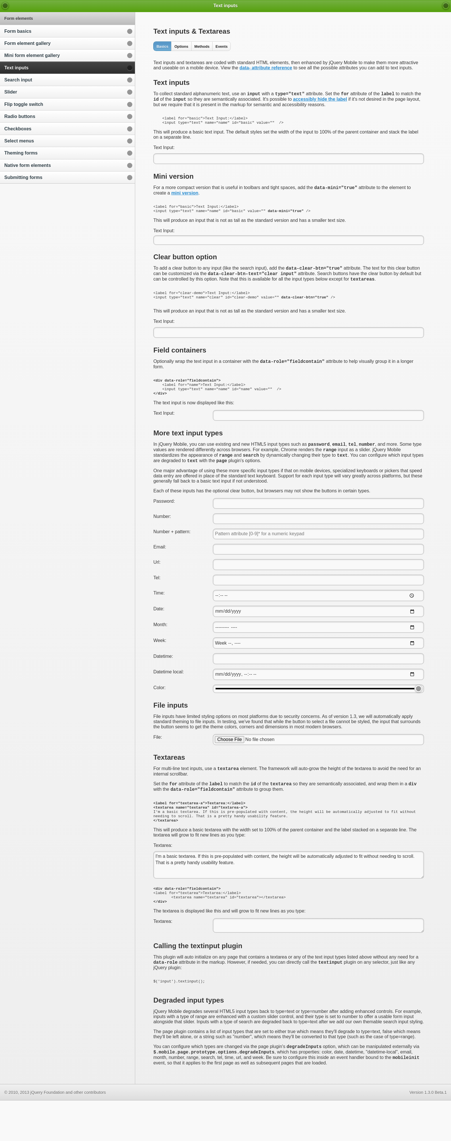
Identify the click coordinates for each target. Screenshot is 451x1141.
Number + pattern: (171, 554)
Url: (156, 584)
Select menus (19, 140)
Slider (10, 91)
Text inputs (16, 67)
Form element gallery (27, 43)
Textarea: (162, 875)
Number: (162, 538)
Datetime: (163, 678)
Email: (159, 569)
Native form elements (27, 165)
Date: (158, 631)
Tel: (156, 600)
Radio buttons (19, 116)
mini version (184, 198)
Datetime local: (168, 694)
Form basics (17, 31)
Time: (159, 615)
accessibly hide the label (320, 100)
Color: (159, 710)
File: (157, 759)
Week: (159, 662)
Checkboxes (17, 128)
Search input (18, 79)
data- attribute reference (266, 67)
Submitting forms (23, 177)
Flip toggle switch (23, 104)
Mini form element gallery (32, 55)
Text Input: (164, 151)
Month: (160, 647)
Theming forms (21, 153)
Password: (164, 523)
